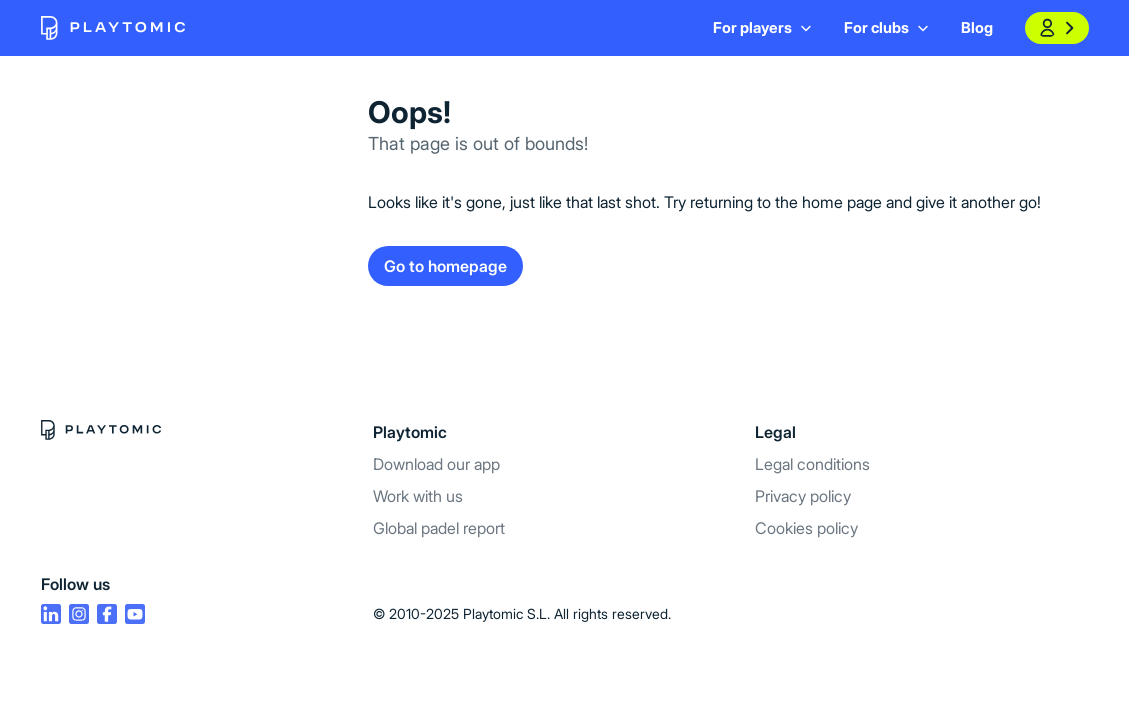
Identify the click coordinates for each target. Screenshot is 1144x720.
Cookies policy (806, 528)
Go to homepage (445, 266)
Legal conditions (812, 464)
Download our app (436, 464)
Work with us (418, 496)
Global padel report (439, 528)
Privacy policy (803, 496)
